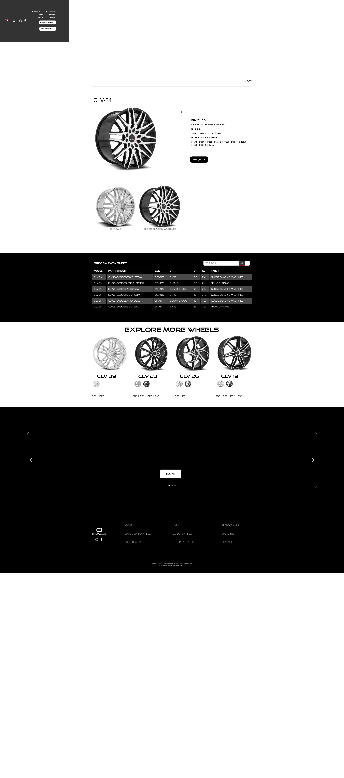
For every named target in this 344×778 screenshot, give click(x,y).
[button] (31, 451)
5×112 (209, 141)
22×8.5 (203, 133)
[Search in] (247, 255)
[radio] (111, 203)
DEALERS (100, 23)
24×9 (219, 133)
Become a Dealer (183, 534)
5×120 (234, 141)
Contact (227, 534)
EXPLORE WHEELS (110, 28)
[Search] (242, 255)
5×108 (194, 141)
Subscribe (228, 525)
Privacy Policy (180, 557)
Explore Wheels (183, 525)
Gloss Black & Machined (213, 124)
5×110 (201, 141)
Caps (176, 517)
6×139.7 (202, 145)
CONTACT (67, 28)
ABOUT (114, 23)
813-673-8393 (188, 555)
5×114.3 (217, 141)
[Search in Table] (221, 255)
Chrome (195, 124)
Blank (211, 145)
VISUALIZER (71, 23)
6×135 (194, 145)
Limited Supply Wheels (138, 525)
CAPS (86, 23)
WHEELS (53, 23)
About (128, 517)
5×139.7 (242, 141)
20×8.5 (194, 133)
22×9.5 (211, 133)
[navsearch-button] (24, 26)
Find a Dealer (132, 534)
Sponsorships (230, 517)
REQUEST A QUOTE (86, 28)
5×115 (226, 141)
